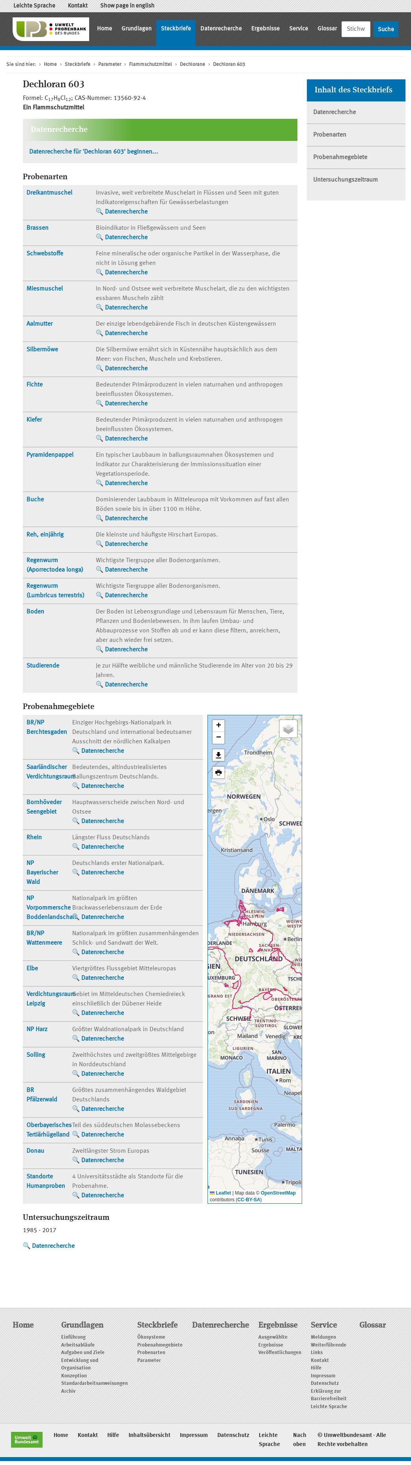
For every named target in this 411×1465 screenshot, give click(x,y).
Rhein (34, 838)
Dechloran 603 (229, 64)
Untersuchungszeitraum (345, 180)
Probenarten (329, 135)
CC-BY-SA (248, 1199)
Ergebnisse (265, 29)
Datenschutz (325, 1383)
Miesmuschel (44, 289)
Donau (35, 1151)
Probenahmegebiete (340, 157)
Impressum (323, 1376)
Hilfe (316, 1368)
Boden (35, 612)
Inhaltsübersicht (149, 1436)
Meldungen (323, 1337)
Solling (35, 1055)
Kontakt (78, 6)
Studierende (42, 666)
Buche (35, 500)
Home (104, 29)
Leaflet (220, 1193)
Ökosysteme (151, 1337)
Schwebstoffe (44, 254)
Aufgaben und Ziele (83, 1352)
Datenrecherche (221, 29)
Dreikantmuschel (49, 193)
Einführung (73, 1337)
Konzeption (74, 1376)
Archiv (68, 1391)
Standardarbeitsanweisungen (94, 1383)
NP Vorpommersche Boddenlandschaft (51, 908)
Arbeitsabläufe (78, 1345)
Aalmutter (39, 324)
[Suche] (356, 29)
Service (298, 29)
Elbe (32, 969)
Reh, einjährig (45, 535)
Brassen (37, 228)
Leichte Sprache (34, 6)
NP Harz (36, 1029)
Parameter (109, 64)
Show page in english (127, 6)
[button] (218, 726)
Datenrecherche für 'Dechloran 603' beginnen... (93, 152)
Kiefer (34, 420)
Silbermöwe (42, 350)
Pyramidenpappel (49, 455)
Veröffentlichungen (279, 1352)
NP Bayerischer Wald (42, 872)
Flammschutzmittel (150, 64)
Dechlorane (192, 64)
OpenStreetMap (278, 1193)
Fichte (34, 385)
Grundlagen (136, 29)
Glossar (327, 29)
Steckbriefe (176, 29)
